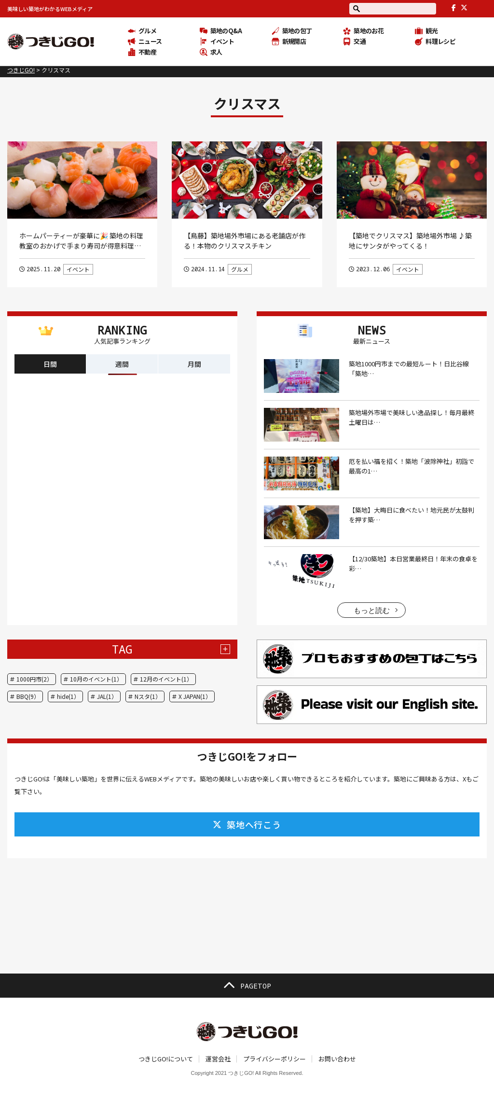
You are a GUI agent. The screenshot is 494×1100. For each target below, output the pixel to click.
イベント (78, 269)
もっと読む (372, 610)
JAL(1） (107, 696)
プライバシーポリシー (274, 1058)
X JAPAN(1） (194, 696)
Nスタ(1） (148, 696)
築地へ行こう (247, 824)
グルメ (239, 269)
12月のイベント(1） (166, 679)
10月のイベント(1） (96, 679)
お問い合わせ (337, 1058)
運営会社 (218, 1058)
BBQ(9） (28, 696)
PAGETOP (247, 985)
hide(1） (68, 696)
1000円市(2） (34, 679)
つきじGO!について (165, 1058)
